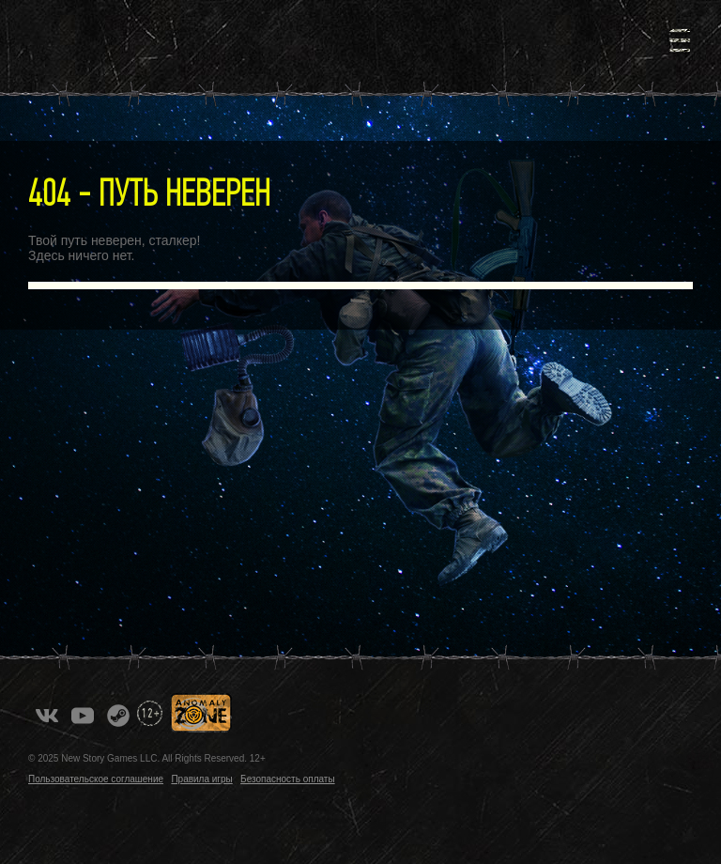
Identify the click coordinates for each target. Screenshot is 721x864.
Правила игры (201, 779)
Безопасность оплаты (287, 779)
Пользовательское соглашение (95, 779)
